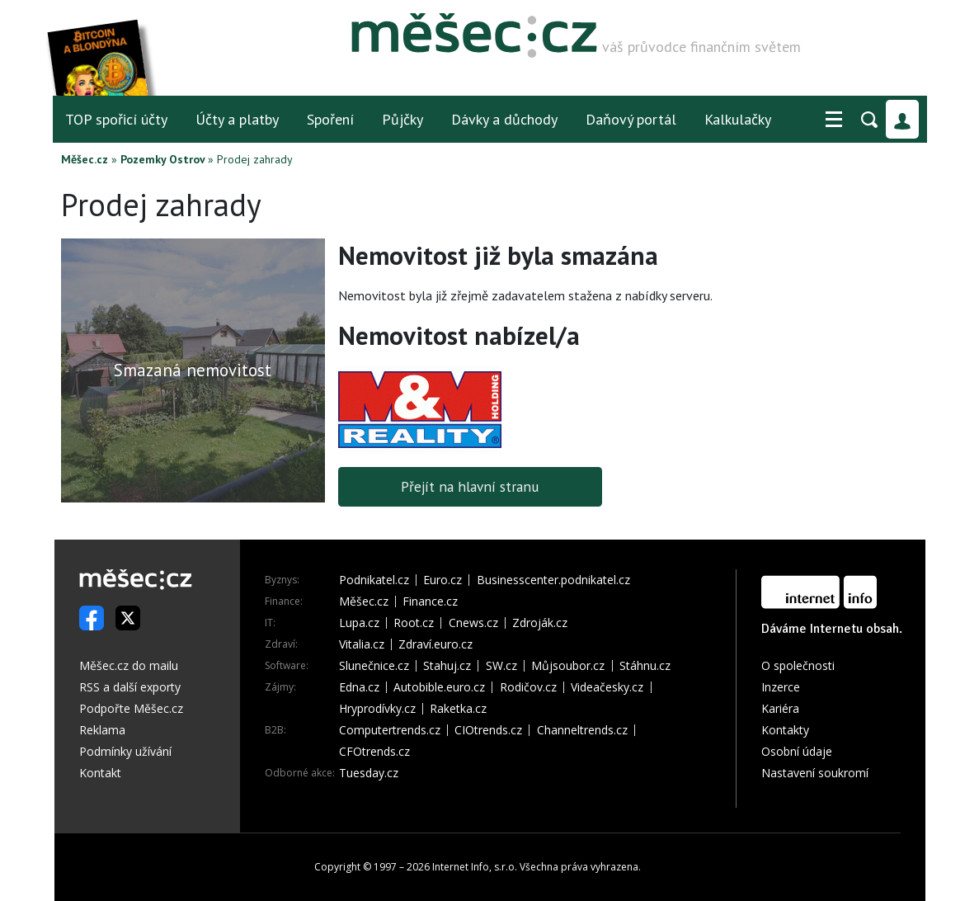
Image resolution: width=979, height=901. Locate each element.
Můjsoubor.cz (568, 666)
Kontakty (785, 730)
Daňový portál (631, 119)
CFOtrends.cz (374, 751)
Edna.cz (359, 687)
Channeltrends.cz (582, 730)
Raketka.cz (458, 709)
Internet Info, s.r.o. (474, 867)
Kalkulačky (737, 119)
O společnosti (798, 665)
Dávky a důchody (504, 119)
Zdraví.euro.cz (435, 644)
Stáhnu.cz (645, 666)
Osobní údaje (796, 751)
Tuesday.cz (368, 773)
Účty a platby (237, 119)
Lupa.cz (359, 623)
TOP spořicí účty (116, 119)
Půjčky (402, 119)
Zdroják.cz (539, 623)
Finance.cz (430, 601)
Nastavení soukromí (814, 773)
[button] (834, 119)
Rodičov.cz (528, 687)
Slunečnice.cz (374, 666)
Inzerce (780, 687)
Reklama (102, 730)
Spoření (330, 119)
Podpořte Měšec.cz (131, 708)
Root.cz (413, 623)
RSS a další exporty (130, 687)
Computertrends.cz (389, 730)
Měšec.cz (84, 159)
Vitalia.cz (361, 644)
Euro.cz (442, 580)
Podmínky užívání (125, 751)
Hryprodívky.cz (377, 709)
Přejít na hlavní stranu (469, 486)
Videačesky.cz (607, 687)
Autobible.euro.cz (439, 687)
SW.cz (501, 666)
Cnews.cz (473, 623)
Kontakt (100, 773)
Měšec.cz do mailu (128, 665)
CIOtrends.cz (488, 730)
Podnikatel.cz (374, 580)
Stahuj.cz (447, 666)
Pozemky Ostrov (162, 159)
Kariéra (780, 708)
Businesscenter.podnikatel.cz (553, 580)
